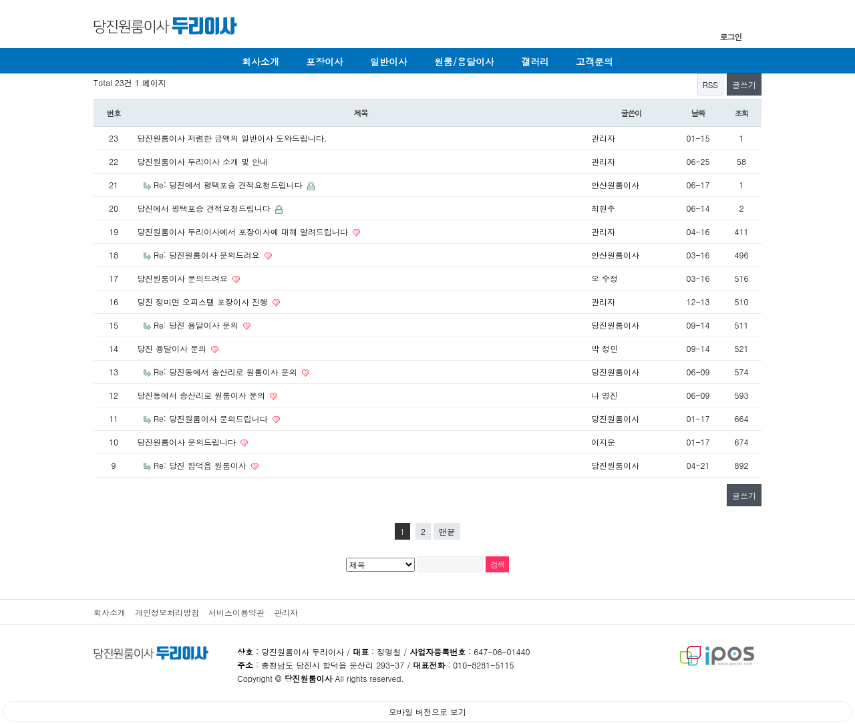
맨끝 (447, 531)
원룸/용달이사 (464, 61)
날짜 (698, 113)
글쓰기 (744, 84)
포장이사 (324, 61)
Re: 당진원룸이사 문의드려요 (208, 254)
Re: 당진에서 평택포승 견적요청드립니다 (229, 184)
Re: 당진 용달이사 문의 (197, 325)
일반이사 (388, 61)
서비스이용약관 (236, 612)
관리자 (286, 612)
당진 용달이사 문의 (173, 348)
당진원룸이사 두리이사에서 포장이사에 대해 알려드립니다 (244, 231)
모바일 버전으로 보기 (427, 711)
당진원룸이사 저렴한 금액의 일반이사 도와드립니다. (232, 138)
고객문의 (594, 61)
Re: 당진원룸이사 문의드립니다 (212, 418)
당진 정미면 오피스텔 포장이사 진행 (204, 301)
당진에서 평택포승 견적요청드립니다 (205, 208)
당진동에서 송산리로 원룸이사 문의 (202, 395)
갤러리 (535, 61)
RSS (710, 84)
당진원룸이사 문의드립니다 (187, 441)
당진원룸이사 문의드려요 (183, 278)
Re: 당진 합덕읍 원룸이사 (201, 465)
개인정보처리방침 (167, 612)
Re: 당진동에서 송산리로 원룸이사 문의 (227, 371)
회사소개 (260, 61)
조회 (742, 113)
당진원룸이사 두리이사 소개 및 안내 (202, 161)
